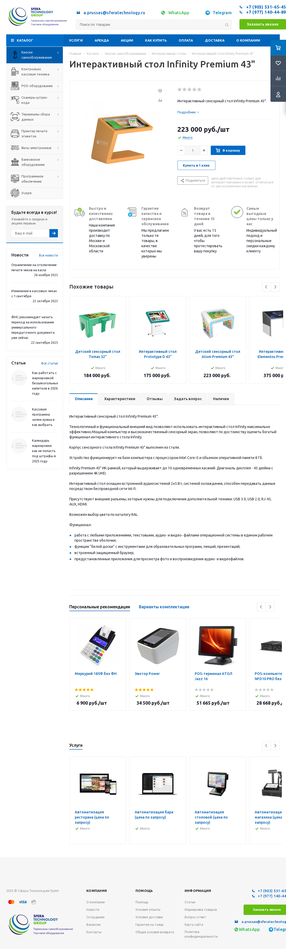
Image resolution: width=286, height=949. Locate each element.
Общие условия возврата (155, 932)
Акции (127, 40)
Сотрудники (95, 917)
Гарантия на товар (150, 924)
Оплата (186, 40)
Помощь (144, 890)
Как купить (156, 40)
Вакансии (93, 924)
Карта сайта (194, 924)
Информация (198, 890)
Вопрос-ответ (195, 917)
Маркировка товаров (201, 909)
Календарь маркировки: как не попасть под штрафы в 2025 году (44, 451)
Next (275, 287)
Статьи (190, 902)
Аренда (102, 40)
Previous (266, 287)
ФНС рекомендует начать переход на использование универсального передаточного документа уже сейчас (33, 327)
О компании (248, 40)
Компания (96, 890)
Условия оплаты (148, 909)
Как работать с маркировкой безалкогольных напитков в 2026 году (45, 383)
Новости (92, 909)
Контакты (93, 932)
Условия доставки (149, 917)
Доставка (214, 40)
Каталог (25, 40)
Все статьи (49, 363)
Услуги (76, 40)
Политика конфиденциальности (201, 934)
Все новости (48, 255)
